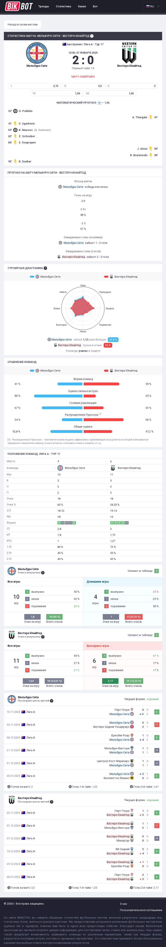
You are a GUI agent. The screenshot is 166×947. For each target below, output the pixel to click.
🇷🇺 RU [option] (150, 6)
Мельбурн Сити (45, 276)
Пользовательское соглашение (141, 910)
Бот (95, 6)
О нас (123, 903)
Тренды (43, 6)
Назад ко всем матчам (23, 24)
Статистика (63, 6)
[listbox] (152, 6)
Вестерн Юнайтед (120, 276)
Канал (82, 6)
